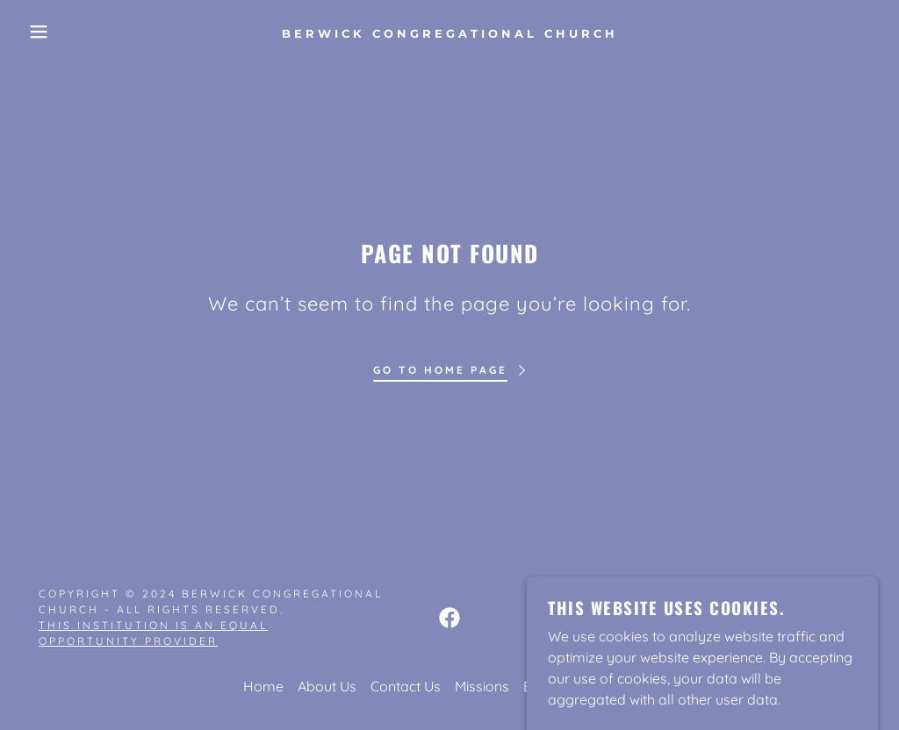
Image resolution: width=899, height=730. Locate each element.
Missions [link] (482, 686)
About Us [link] (327, 686)
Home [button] (263, 686)
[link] (449, 32)
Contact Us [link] (405, 686)
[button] (44, 31)
